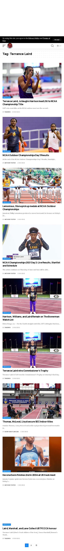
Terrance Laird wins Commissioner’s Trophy (25, 370)
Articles (6, 97)
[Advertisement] (32, 18)
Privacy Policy (34, 38)
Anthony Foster (10, 163)
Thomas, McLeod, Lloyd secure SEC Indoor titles (28, 421)
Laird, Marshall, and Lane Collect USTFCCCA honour (30, 528)
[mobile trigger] (5, 45)
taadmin (8, 112)
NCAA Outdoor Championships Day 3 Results (26, 155)
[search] (52, 46)
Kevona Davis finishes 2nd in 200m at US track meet (29, 474)
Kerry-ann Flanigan (12, 432)
